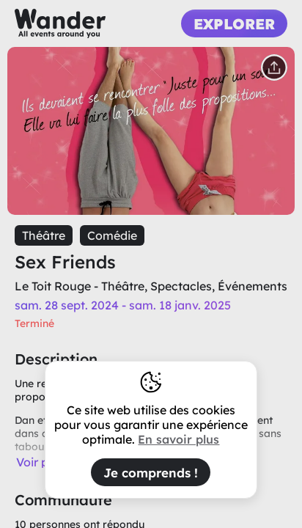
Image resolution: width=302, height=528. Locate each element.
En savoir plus (178, 439)
